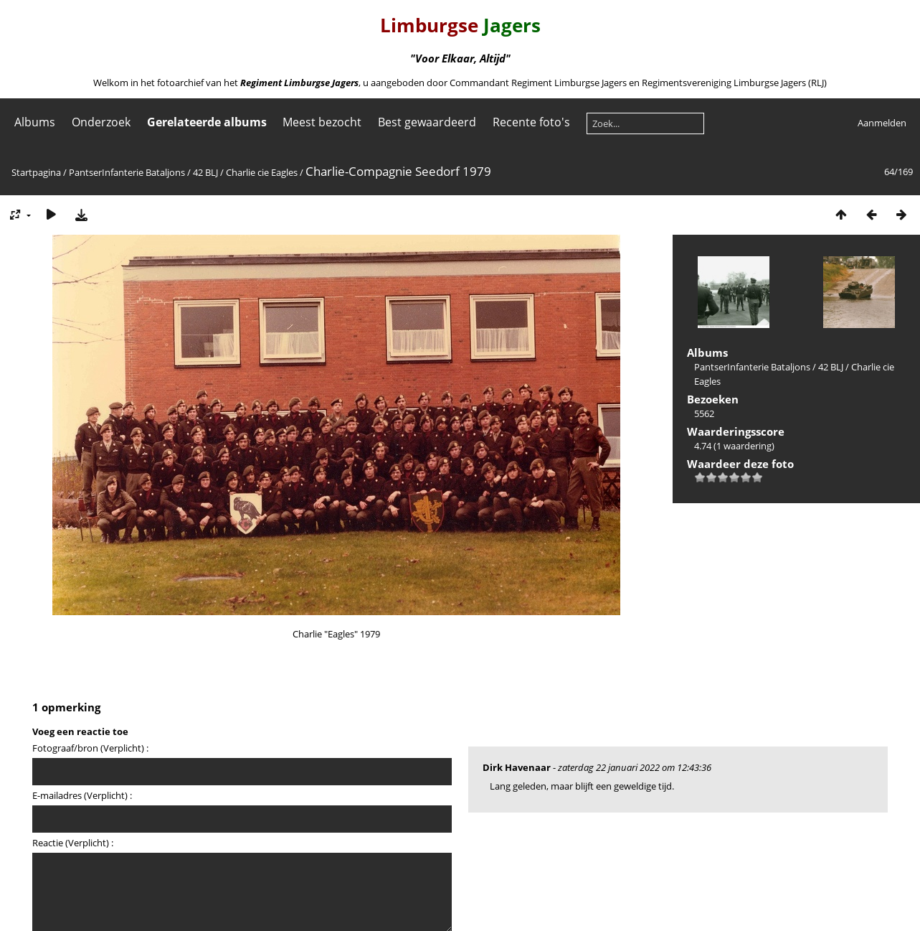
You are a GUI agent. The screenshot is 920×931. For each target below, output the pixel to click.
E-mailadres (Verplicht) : (82, 795)
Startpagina (36, 172)
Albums (34, 122)
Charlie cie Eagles (262, 172)
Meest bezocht (322, 122)
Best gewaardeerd (427, 122)
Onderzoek (101, 122)
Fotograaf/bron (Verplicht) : (90, 747)
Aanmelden (882, 122)
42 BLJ (205, 172)
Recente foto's (531, 122)
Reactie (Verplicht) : (72, 842)
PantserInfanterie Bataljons (127, 172)
